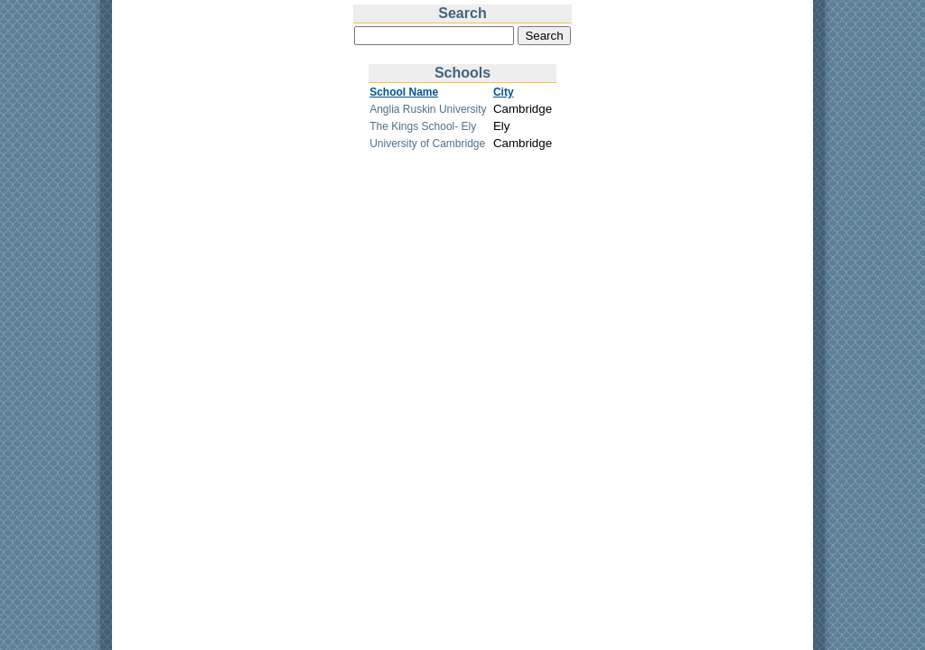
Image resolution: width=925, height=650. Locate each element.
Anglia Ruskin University (427, 109)
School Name (403, 92)
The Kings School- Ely (422, 126)
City (503, 92)
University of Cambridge (427, 143)
